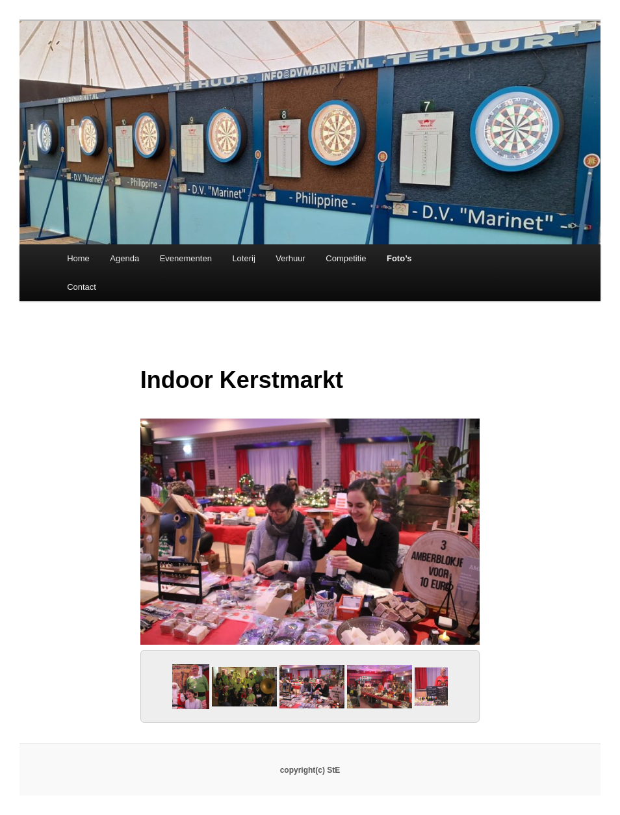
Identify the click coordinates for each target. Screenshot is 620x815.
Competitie (346, 258)
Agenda (124, 258)
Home (78, 258)
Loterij (243, 258)
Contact (81, 287)
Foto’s (399, 258)
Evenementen (186, 258)
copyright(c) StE (310, 770)
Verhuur (290, 258)
